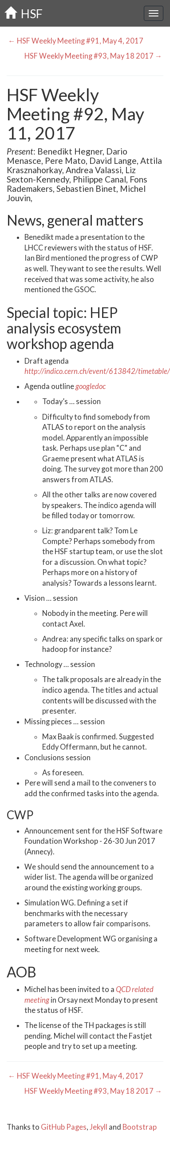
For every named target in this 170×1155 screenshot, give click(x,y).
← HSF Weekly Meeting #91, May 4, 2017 (75, 40)
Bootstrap (140, 1127)
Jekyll (98, 1127)
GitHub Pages (64, 1127)
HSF (23, 13)
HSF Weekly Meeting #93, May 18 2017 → (94, 56)
